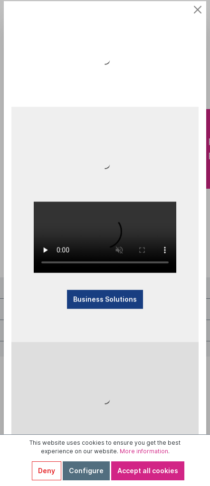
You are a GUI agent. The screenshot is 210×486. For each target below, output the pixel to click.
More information (144, 451)
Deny (46, 471)
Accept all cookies (147, 471)
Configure (86, 471)
